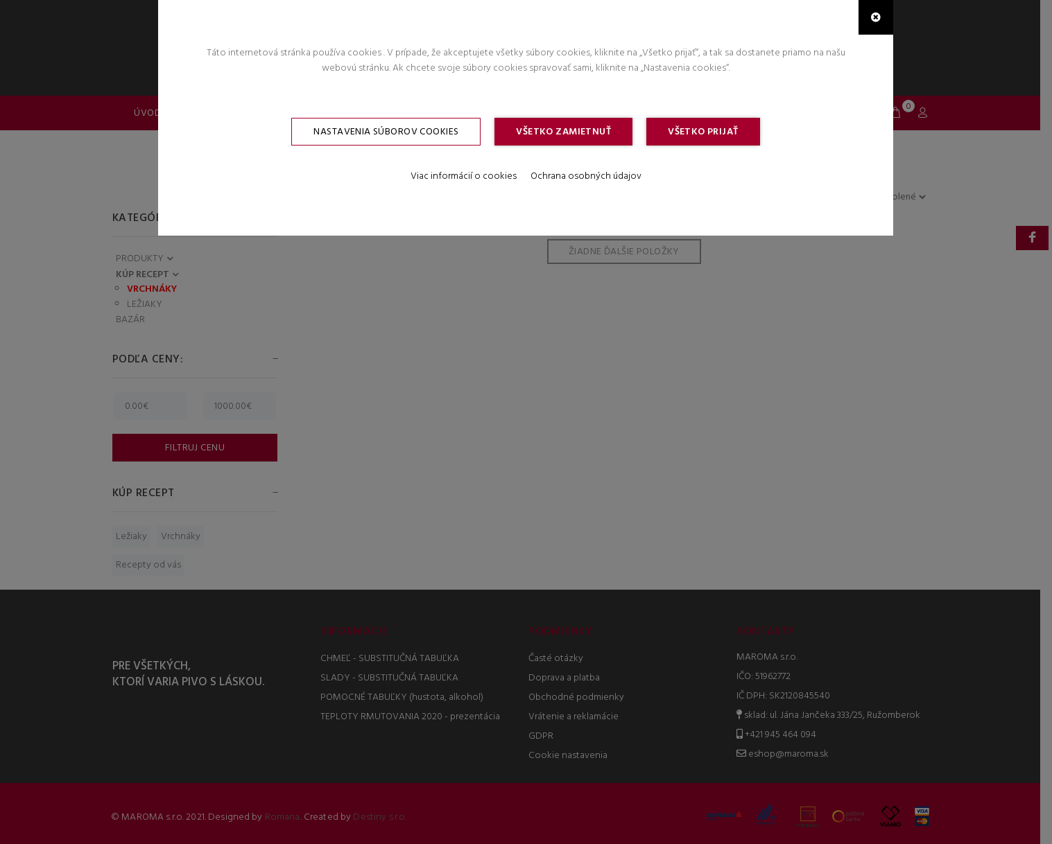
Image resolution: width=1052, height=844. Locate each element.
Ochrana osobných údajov (586, 176)
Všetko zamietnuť (563, 132)
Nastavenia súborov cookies (385, 132)
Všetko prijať (703, 132)
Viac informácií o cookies (464, 176)
